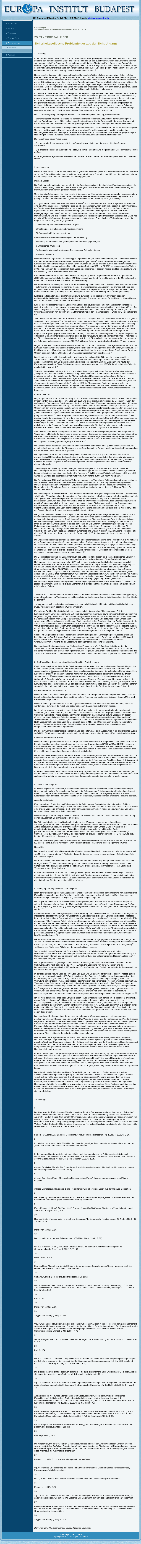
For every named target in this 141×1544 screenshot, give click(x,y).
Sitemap (63, 1534)
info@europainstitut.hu (99, 18)
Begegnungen (11, 47)
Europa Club (17, 38)
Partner (17, 55)
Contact (71, 1534)
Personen (17, 33)
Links (79, 1534)
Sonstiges (10, 51)
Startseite (17, 23)
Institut (17, 28)
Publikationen (17, 43)
